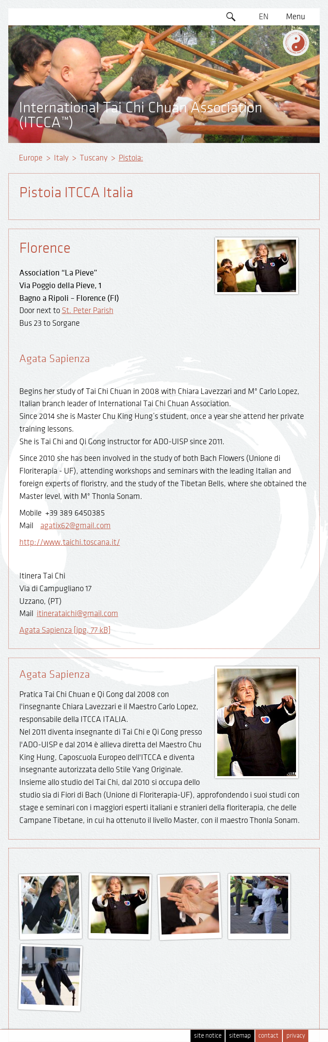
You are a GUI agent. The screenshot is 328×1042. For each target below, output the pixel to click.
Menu (295, 16)
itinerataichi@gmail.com (77, 613)
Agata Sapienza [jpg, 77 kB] (65, 630)
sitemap (240, 1035)
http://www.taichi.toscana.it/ (69, 542)
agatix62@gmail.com (75, 525)
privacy (295, 1035)
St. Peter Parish (87, 310)
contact (268, 1035)
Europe (30, 157)
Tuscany (93, 157)
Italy (61, 157)
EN (263, 16)
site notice (208, 1035)
